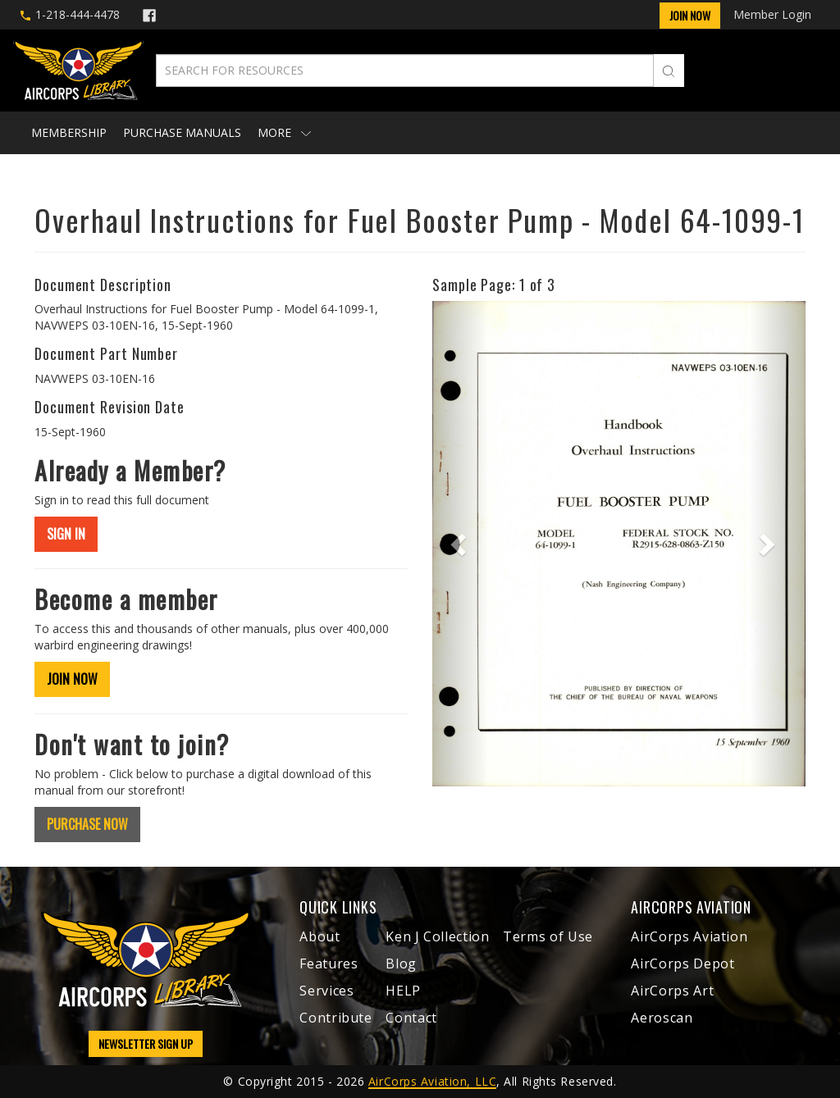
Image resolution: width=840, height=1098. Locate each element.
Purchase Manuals (182, 132)
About (319, 936)
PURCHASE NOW (87, 824)
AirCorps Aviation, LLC (432, 1081)
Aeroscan (661, 1018)
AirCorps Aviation (689, 936)
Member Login (772, 14)
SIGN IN (66, 534)
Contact (411, 1018)
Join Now (689, 15)
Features (328, 963)
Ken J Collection (437, 936)
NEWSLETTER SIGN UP (145, 1043)
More (284, 132)
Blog (401, 963)
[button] (460, 543)
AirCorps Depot (682, 963)
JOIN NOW (72, 679)
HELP (403, 991)
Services (326, 991)
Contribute (335, 1018)
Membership (69, 132)
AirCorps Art (672, 991)
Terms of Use (548, 936)
